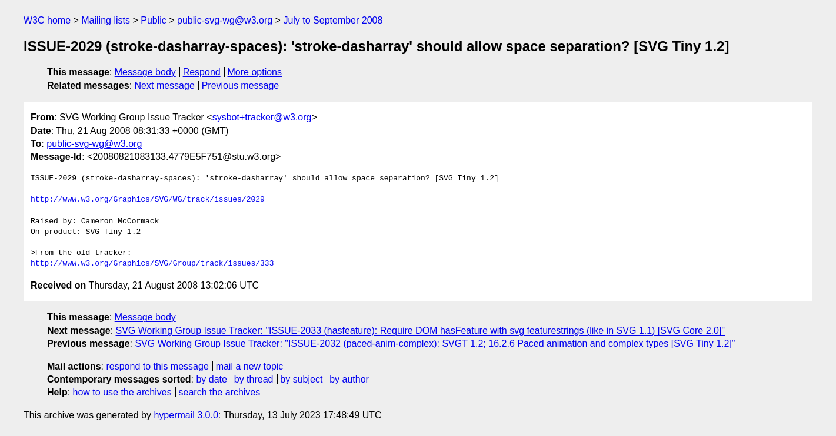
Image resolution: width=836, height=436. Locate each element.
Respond (202, 72)
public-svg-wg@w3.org (224, 20)
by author (349, 379)
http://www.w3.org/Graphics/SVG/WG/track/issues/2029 (148, 199)
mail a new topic (250, 366)
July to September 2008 (332, 20)
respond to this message (157, 366)
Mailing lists (105, 20)
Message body (145, 72)
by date (211, 379)
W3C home (47, 20)
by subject (301, 379)
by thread (254, 379)
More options (255, 72)
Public (153, 20)
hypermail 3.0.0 (186, 415)
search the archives (220, 392)
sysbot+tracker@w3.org (262, 117)
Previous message (240, 85)
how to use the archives (122, 392)
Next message (165, 85)
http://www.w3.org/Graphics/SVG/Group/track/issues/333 (152, 264)
